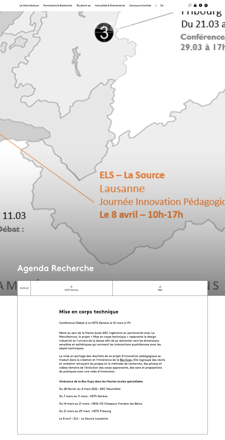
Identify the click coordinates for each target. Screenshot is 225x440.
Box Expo (126, 359)
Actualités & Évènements (110, 5)
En (162, 5)
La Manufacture (29, 5)
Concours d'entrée (140, 5)
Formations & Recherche (57, 5)
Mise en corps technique (109, 336)
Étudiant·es (84, 5)
